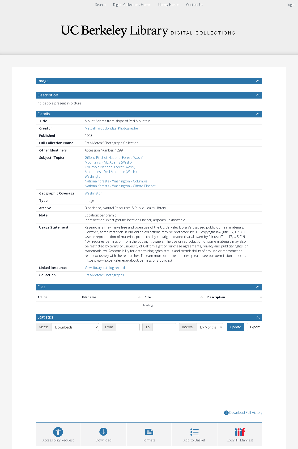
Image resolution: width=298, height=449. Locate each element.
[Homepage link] (149, 29)
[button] (149, 434)
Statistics (45, 317)
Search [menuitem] (100, 4)
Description (48, 95)
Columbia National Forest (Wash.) (110, 167)
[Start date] (128, 327)
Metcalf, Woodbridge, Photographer (112, 128)
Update (235, 327)
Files (41, 286)
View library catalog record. (105, 267)
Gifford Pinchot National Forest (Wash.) (114, 157)
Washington (93, 176)
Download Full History (243, 412)
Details (44, 114)
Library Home (168, 4)
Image (43, 80)
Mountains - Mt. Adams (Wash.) (108, 162)
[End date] (164, 327)
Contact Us (194, 4)
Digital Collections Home (131, 4)
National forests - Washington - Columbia (116, 181)
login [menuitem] (290, 4)
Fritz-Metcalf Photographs (104, 275)
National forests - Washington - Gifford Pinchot (120, 186)
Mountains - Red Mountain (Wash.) (110, 171)
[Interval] (209, 327)
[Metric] (75, 327)
